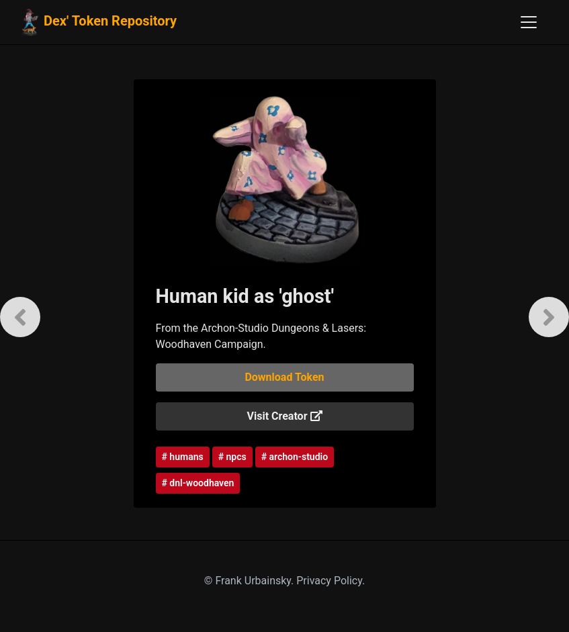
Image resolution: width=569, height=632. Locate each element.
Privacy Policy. (330, 580)
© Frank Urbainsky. (250, 580)
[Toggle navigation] (529, 22)
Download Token (284, 377)
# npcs (232, 456)
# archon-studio (294, 456)
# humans (183, 456)
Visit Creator (284, 416)
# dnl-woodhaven (198, 483)
